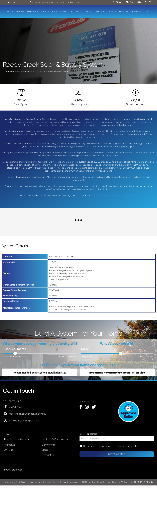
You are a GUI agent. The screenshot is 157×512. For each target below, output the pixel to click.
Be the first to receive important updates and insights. (111, 446)
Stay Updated (116, 454)
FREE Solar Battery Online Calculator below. (115, 195)
